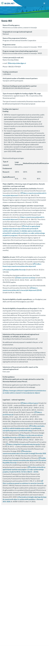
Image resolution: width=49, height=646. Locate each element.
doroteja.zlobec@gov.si (18, 63)
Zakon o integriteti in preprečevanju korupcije (24, 444)
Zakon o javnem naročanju (26, 278)
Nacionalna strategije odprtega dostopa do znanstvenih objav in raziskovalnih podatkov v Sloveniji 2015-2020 (24, 499)
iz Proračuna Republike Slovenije (14, 270)
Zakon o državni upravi (30, 403)
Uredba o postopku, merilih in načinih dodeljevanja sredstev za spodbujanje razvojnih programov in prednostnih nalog (24, 428)
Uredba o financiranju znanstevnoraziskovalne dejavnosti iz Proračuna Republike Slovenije (24, 460)
